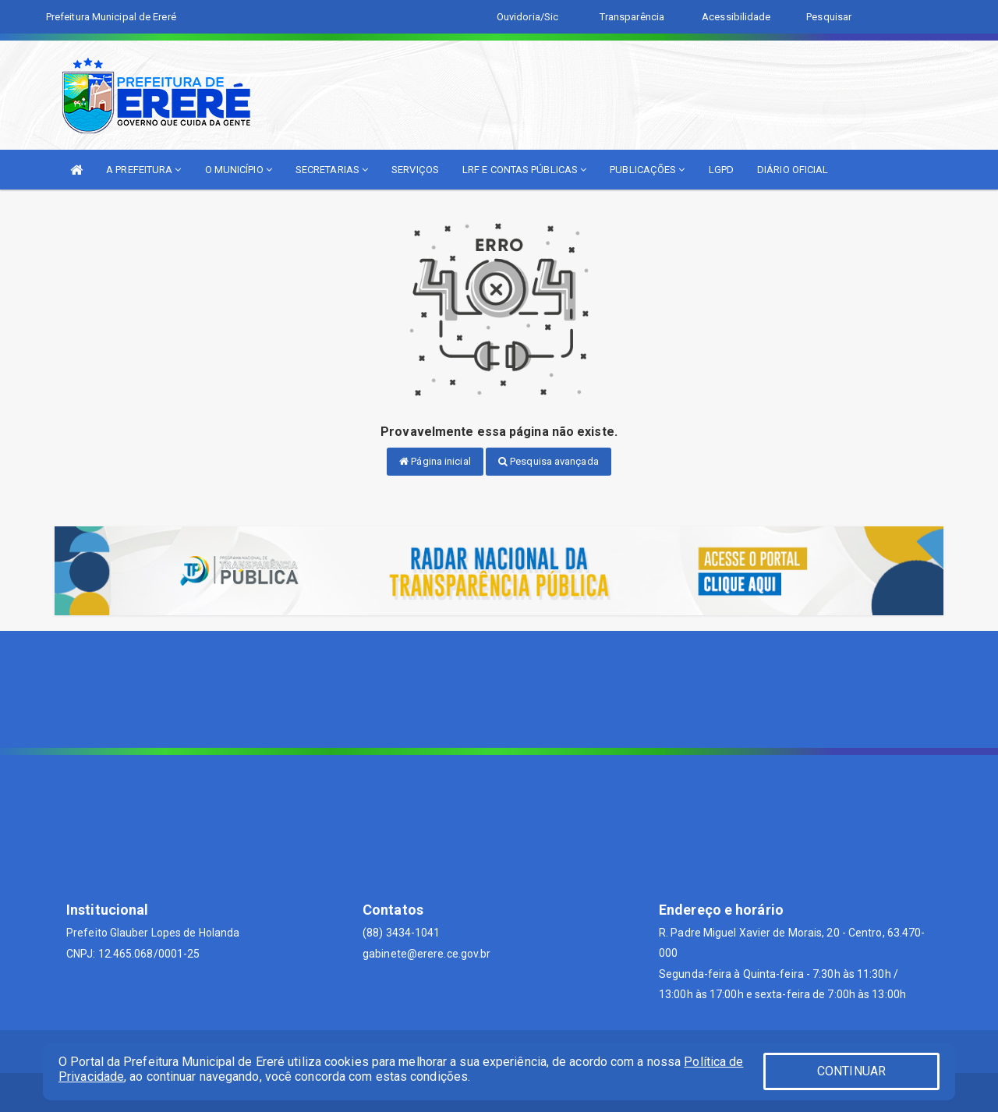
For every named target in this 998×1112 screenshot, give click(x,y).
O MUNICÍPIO (238, 169)
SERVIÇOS (415, 169)
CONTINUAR (851, 1071)
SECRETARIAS (332, 169)
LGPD (721, 169)
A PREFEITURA (143, 169)
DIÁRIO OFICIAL (792, 169)
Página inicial (435, 461)
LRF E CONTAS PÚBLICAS (524, 169)
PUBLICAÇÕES (647, 169)
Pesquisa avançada (548, 461)
